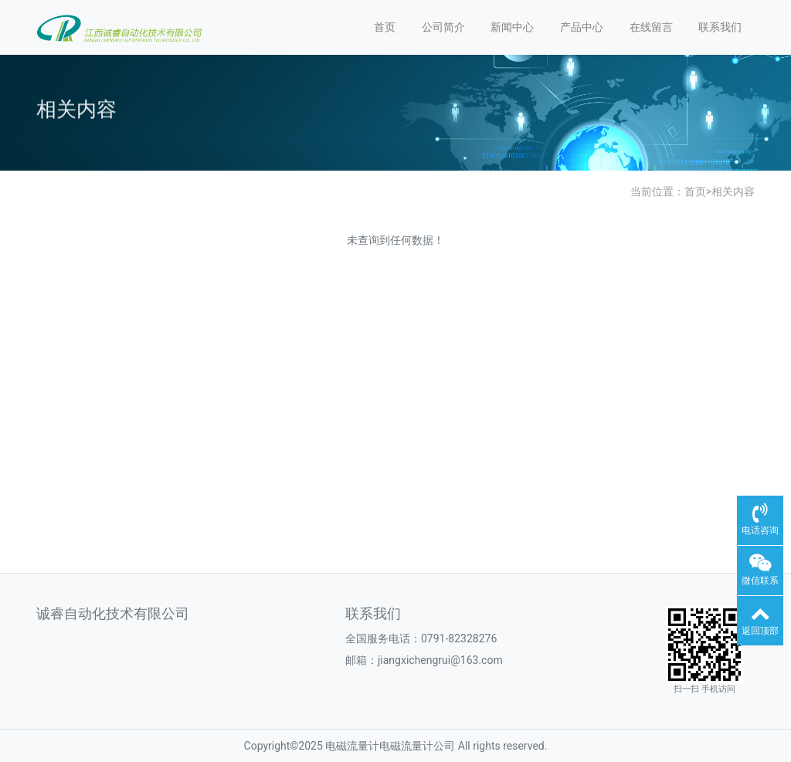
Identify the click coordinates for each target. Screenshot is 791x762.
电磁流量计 (352, 746)
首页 (385, 27)
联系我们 (720, 27)
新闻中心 (512, 27)
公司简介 (443, 27)
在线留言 (651, 27)
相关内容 (733, 191)
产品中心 (581, 27)
